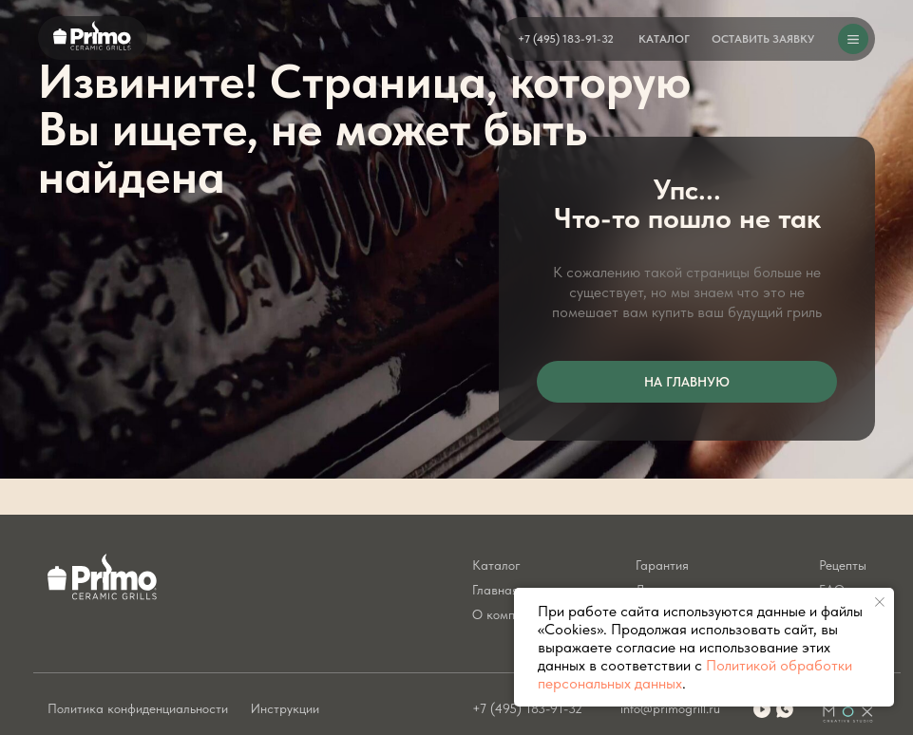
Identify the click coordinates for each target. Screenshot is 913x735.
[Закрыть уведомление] (879, 602)
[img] (784, 709)
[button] (763, 39)
